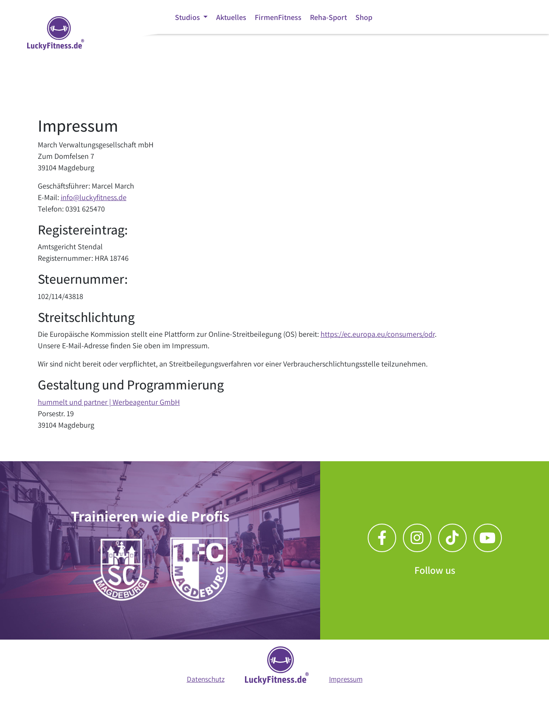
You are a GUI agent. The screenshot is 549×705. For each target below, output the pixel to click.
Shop (363, 17)
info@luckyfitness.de (94, 197)
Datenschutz (206, 679)
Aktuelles (231, 17)
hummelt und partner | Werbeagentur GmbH (109, 402)
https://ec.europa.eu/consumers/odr (378, 334)
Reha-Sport (328, 17)
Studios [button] (188, 17)
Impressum (346, 679)
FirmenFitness (278, 17)
